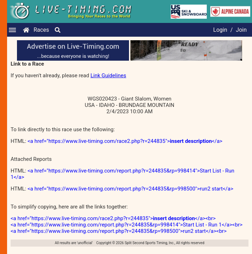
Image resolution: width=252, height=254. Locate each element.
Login (220, 29)
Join (241, 29)
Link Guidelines (108, 75)
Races (41, 29)
